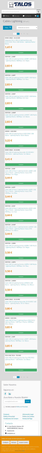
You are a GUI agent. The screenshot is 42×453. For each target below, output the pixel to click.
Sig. (27, 33)
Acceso (16, 16)
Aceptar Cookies (23, 442)
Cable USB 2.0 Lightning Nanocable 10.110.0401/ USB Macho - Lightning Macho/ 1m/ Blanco (19, 153)
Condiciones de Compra (11, 418)
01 (18, 33)
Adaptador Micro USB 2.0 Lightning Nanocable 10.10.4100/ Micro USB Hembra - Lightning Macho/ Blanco (20, 42)
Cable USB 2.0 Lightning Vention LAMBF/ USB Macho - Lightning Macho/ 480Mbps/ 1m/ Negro (20, 59)
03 (24, 33)
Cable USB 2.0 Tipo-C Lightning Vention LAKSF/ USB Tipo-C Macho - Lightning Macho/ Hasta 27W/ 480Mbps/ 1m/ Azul (20, 210)
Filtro (8, 28)
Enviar (27, 401)
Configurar (6, 442)
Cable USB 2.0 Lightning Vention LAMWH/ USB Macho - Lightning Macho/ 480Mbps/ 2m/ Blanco (19, 283)
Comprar (21, 52)
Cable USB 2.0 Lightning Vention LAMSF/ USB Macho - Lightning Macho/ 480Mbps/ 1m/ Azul (20, 97)
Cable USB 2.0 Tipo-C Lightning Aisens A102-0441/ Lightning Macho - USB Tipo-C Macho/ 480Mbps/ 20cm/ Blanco (20, 322)
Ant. (15, 33)
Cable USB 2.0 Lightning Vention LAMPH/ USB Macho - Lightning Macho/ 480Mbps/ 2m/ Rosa (21, 265)
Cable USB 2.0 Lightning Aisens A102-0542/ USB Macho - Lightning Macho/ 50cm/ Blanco (19, 134)
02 (21, 33)
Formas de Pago (27, 418)
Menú (6, 16)
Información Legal (28, 414)
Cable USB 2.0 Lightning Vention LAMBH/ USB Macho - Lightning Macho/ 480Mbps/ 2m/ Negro (21, 246)
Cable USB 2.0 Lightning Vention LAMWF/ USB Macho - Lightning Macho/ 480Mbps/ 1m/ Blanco (21, 115)
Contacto (27, 16)
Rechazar (13, 442)
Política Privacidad (9, 416)
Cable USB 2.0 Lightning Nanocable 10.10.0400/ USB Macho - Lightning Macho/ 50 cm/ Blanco (20, 302)
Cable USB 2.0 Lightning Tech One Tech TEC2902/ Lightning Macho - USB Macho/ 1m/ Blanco (19, 358)
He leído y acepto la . (17, 406)
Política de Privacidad (22, 406)
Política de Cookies (20, 450)
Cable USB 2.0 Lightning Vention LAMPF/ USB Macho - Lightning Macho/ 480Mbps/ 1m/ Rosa (20, 78)
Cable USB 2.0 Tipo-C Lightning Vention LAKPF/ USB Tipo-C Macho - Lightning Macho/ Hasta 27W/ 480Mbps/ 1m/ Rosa (20, 191)
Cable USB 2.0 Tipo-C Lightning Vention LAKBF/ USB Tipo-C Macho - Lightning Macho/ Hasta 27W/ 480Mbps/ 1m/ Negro (20, 172)
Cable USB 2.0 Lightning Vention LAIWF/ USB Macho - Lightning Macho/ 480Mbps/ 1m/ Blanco (21, 340)
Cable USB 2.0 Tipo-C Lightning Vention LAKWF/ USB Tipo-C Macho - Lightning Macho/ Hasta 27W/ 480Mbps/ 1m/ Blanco (20, 228)
